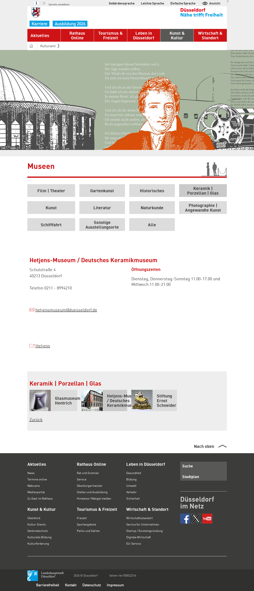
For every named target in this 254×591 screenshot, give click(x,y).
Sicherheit (133, 498)
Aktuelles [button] (40, 35)
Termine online (37, 479)
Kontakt (70, 585)
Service (81, 479)
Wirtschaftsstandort (139, 518)
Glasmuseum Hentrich (53, 400)
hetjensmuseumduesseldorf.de (66, 309)
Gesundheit (133, 473)
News (31, 473)
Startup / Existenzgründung (144, 531)
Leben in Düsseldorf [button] (143, 35)
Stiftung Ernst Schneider (153, 400)
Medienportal (36, 492)
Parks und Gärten (88, 531)
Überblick (34, 518)
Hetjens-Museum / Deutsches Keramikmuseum (104, 400)
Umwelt (131, 485)
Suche (187, 465)
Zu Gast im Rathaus (40, 498)
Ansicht (211, 3)
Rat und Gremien (88, 473)
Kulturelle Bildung (39, 537)
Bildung (131, 479)
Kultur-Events (36, 524)
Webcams (33, 485)
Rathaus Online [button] (77, 35)
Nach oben (204, 446)
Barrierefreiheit (47, 585)
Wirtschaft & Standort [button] (210, 35)
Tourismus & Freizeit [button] (110, 35)
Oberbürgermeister (89, 485)
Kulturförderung (38, 543)
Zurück (36, 419)
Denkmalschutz (37, 531)
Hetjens (42, 345)
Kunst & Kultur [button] (177, 35)
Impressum (115, 585)
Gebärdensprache (122, 3)
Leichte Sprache (152, 3)
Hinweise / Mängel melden (94, 498)
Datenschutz (91, 585)
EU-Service (133, 543)
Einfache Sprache (182, 3)
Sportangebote (86, 524)
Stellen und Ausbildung (92, 492)
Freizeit (82, 518)
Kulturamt (49, 46)
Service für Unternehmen (142, 524)
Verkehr (131, 492)
